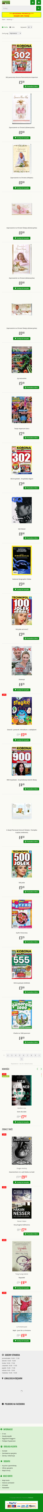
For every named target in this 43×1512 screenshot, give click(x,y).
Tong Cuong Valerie (21, 1274)
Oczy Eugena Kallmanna (22, 1225)
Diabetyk (22, 679)
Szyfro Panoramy (21, 933)
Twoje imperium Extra (21, 429)
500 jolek (22, 883)
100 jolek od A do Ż (21, 629)
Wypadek (22, 1278)
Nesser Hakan (21, 1221)
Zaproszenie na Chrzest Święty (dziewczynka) (22, 228)
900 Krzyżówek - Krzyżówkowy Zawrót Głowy (22, 780)
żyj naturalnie (21, 378)
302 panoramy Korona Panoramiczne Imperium (22, 77)
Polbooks (30, 1497)
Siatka (5, 27)
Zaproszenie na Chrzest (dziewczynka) (22, 127)
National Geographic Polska (21, 579)
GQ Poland (21, 529)
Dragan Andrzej (22, 1168)
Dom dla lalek (21, 1112)
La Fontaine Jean (21, 1327)
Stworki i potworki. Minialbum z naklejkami (21, 730)
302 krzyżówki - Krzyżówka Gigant (21, 479)
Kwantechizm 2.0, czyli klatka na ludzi (21, 1172)
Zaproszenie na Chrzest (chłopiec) (21, 178)
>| (21, 1059)
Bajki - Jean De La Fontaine (22, 1330)
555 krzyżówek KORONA (22, 983)
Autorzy (9, 19)
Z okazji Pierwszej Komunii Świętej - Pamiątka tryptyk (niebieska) (21, 831)
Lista (12, 27)
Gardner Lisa (21, 1108)
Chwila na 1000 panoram (21, 1033)
